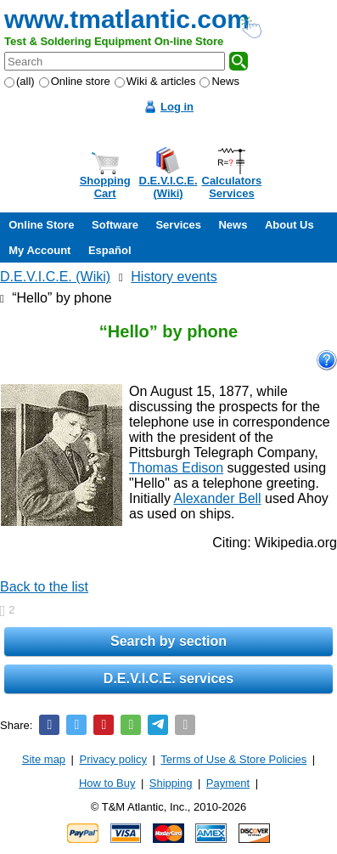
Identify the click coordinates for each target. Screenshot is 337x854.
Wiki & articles (155, 81)
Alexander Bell (217, 498)
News (219, 81)
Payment (228, 783)
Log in (177, 106)
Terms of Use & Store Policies (233, 759)
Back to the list (44, 587)
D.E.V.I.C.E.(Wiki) (168, 187)
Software (115, 224)
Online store (74, 81)
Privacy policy (113, 759)
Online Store (41, 224)
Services (178, 224)
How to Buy (107, 783)
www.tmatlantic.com (127, 19)
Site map (43, 759)
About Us (289, 224)
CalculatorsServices (232, 187)
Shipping (171, 783)
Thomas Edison (176, 468)
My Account (39, 250)
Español (110, 250)
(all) (19, 81)
